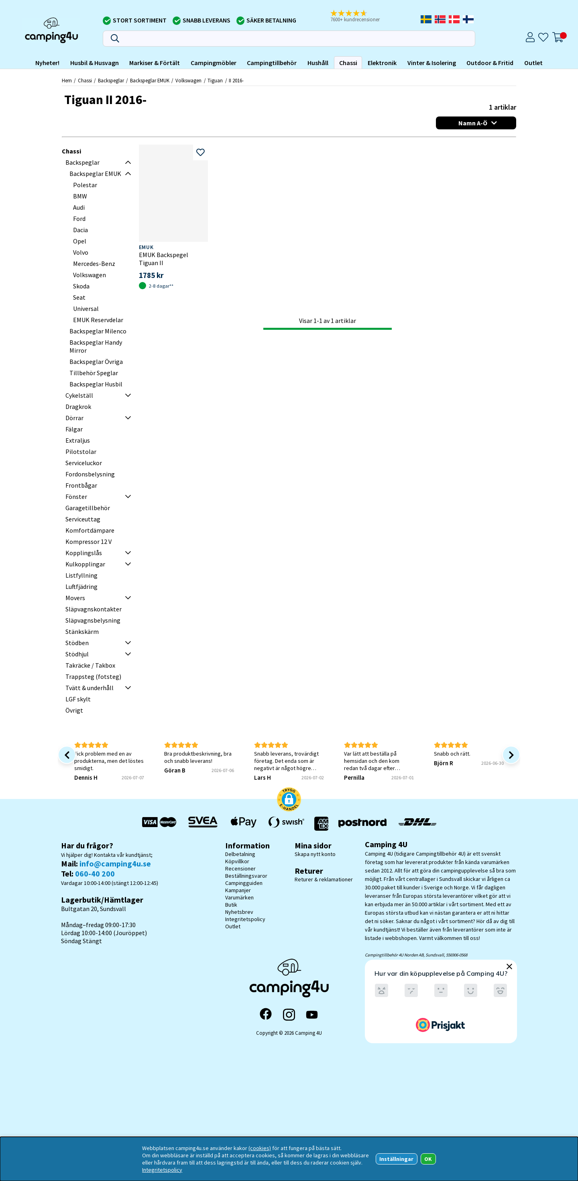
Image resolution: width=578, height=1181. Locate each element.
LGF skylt (78, 699)
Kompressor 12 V (88, 541)
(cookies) (259, 1148)
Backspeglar (111, 80)
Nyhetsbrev (239, 911)
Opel (79, 241)
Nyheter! (47, 63)
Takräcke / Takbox (90, 665)
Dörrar (74, 418)
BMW (80, 196)
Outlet (533, 63)
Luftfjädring (81, 586)
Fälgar (74, 429)
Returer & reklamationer (324, 879)
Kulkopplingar (85, 564)
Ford (79, 219)
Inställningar (396, 1159)
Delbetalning (240, 854)
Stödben (77, 643)
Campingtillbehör (272, 63)
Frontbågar (81, 485)
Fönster (76, 496)
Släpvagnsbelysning (92, 620)
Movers (75, 598)
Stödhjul (77, 654)
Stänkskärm (82, 631)
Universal (86, 308)
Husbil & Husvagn (94, 63)
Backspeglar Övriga (96, 362)
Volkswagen (188, 80)
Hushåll (317, 63)
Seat (79, 297)
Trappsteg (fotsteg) (93, 676)
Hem (67, 80)
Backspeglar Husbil (95, 384)
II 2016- (236, 80)
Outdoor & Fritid (489, 63)
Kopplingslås (83, 553)
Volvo (80, 252)
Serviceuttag (82, 519)
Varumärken (239, 897)
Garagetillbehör (87, 508)
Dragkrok (78, 407)
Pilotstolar (80, 451)
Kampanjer (238, 890)
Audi (79, 207)
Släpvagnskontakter (93, 609)
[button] (360, 16)
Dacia (80, 230)
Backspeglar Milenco (97, 331)
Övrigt (74, 710)
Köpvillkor (237, 861)
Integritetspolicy (245, 919)
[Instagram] (289, 1015)
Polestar (85, 185)
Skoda (81, 286)
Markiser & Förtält (154, 63)
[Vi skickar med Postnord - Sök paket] (362, 824)
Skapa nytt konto (315, 854)
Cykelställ (79, 395)
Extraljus (77, 440)
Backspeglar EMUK (149, 80)
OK (428, 1159)
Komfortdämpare (89, 530)
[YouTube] (312, 1014)
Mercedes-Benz (94, 263)
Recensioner (240, 868)
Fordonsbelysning (90, 474)
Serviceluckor (83, 463)
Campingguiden (244, 883)
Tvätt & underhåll (89, 688)
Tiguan (215, 80)
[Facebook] (266, 1015)
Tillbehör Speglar (93, 373)
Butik (231, 904)
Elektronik (382, 63)
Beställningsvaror (246, 875)
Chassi (348, 63)
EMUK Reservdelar (98, 320)
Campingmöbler (213, 63)
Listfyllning (81, 575)
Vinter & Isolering (431, 63)
